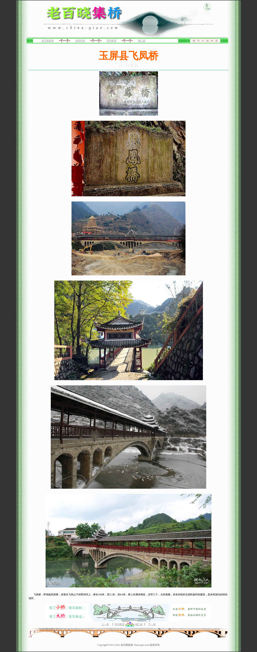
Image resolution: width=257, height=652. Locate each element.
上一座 (105, 624)
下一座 (152, 624)
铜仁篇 (141, 40)
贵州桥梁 (111, 40)
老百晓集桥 (47, 40)
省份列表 (80, 40)
